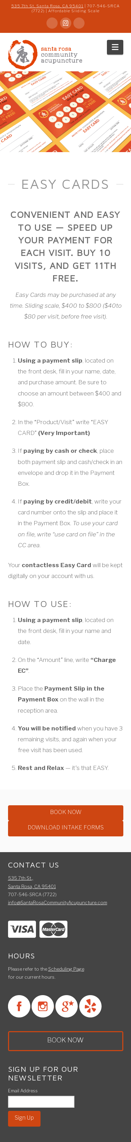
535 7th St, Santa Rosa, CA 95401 (47, 5)
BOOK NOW (65, 812)
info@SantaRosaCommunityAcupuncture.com (57, 902)
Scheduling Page (66, 969)
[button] (115, 47)
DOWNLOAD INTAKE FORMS (66, 827)
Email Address (23, 1090)
